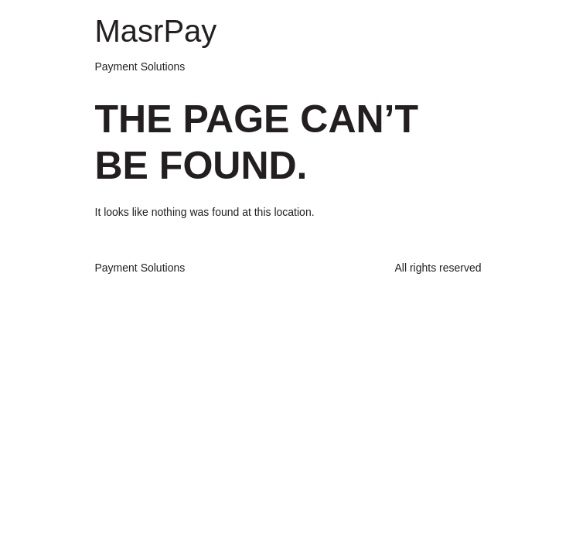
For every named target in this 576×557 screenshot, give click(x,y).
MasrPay (156, 31)
